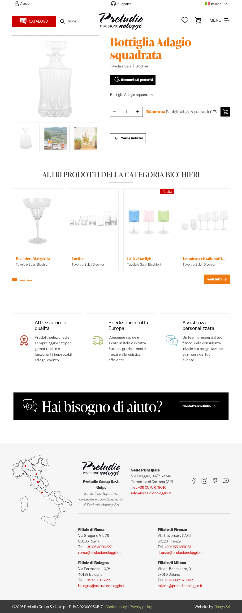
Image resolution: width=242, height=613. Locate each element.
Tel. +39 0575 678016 (148, 487)
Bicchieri (142, 66)
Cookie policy (116, 607)
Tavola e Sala (120, 66)
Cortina (78, 258)
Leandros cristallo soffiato (204, 258)
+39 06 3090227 (98, 547)
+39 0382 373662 (178, 580)
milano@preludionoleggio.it (180, 586)
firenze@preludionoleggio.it (180, 552)
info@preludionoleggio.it (151, 493)
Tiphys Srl (222, 607)
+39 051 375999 (98, 580)
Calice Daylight (140, 258)
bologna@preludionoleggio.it (101, 586)
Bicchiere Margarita (33, 258)
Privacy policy (141, 607)
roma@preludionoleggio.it (99, 552)
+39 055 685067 (177, 547)
